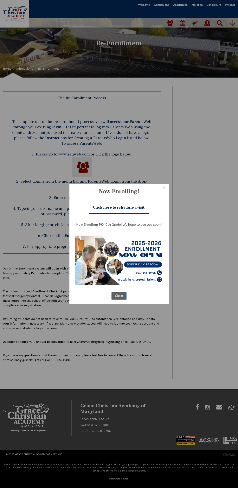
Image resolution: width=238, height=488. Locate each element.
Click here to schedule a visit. (119, 207)
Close (119, 296)
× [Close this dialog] (164, 187)
